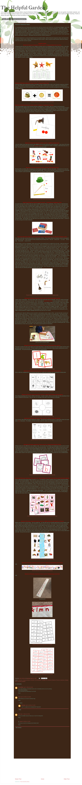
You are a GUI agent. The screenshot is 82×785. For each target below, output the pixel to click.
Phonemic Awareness (60, 680)
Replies (21, 702)
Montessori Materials (52, 680)
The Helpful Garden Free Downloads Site (16, 19)
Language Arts (44, 680)
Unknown (23, 705)
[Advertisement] (42, 768)
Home (4, 19)
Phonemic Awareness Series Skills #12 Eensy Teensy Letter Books (42, 439)
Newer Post (18, 779)
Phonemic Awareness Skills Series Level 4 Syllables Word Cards (42, 164)
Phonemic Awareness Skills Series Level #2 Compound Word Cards (42, 101)
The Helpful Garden (23, 8)
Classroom (20, 680)
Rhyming (19, 681)
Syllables (23, 681)
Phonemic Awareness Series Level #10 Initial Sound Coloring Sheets (42, 391)
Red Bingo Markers (38, 145)
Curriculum (32, 680)
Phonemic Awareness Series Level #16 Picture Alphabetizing (42, 570)
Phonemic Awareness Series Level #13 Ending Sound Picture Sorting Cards (42, 474)
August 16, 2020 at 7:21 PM (25, 721)
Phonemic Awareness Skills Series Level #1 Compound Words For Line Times (42, 81)
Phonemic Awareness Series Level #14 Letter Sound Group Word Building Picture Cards (42, 516)
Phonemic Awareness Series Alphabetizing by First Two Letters (42, 674)
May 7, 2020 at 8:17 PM (25, 714)
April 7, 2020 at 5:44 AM (28, 687)
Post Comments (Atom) (24, 781)
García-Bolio (20, 687)
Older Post (67, 779)
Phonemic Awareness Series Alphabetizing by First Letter (42, 644)
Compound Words (26, 680)
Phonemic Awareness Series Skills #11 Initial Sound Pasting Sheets (42, 416)
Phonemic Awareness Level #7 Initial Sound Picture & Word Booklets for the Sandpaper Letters (42, 295)
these (19, 420)
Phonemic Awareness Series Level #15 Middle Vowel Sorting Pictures (42, 559)
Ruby (19, 696)
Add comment (18, 727)
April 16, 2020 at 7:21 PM (30, 705)
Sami (19, 714)
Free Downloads (38, 680)
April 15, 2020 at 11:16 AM (26, 696)
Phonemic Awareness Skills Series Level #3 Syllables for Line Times (42, 139)
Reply (19, 693)
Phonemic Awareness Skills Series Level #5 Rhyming (42, 199)
